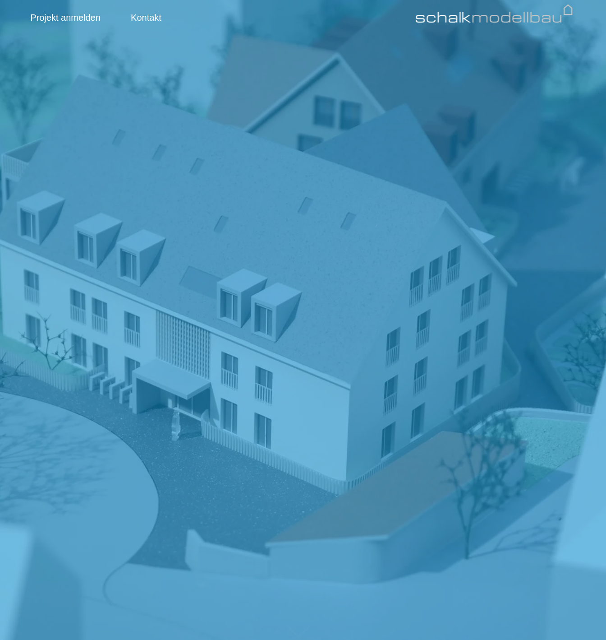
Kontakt (146, 18)
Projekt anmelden (65, 18)
